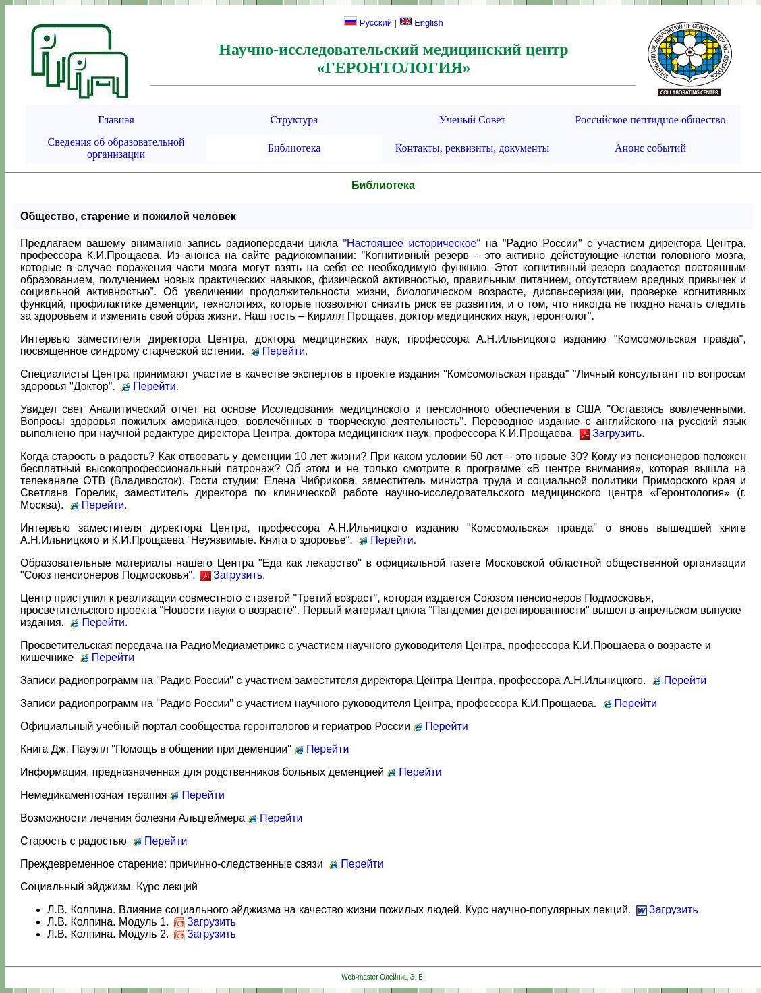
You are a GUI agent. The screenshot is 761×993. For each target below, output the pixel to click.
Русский (368, 23)
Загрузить (667, 909)
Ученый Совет (472, 119)
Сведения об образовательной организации (116, 148)
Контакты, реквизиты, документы (472, 148)
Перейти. (279, 351)
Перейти (106, 657)
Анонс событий (650, 148)
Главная (116, 119)
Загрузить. (612, 433)
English (421, 23)
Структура (294, 119)
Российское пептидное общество (650, 119)
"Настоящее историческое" (411, 243)
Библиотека (294, 148)
